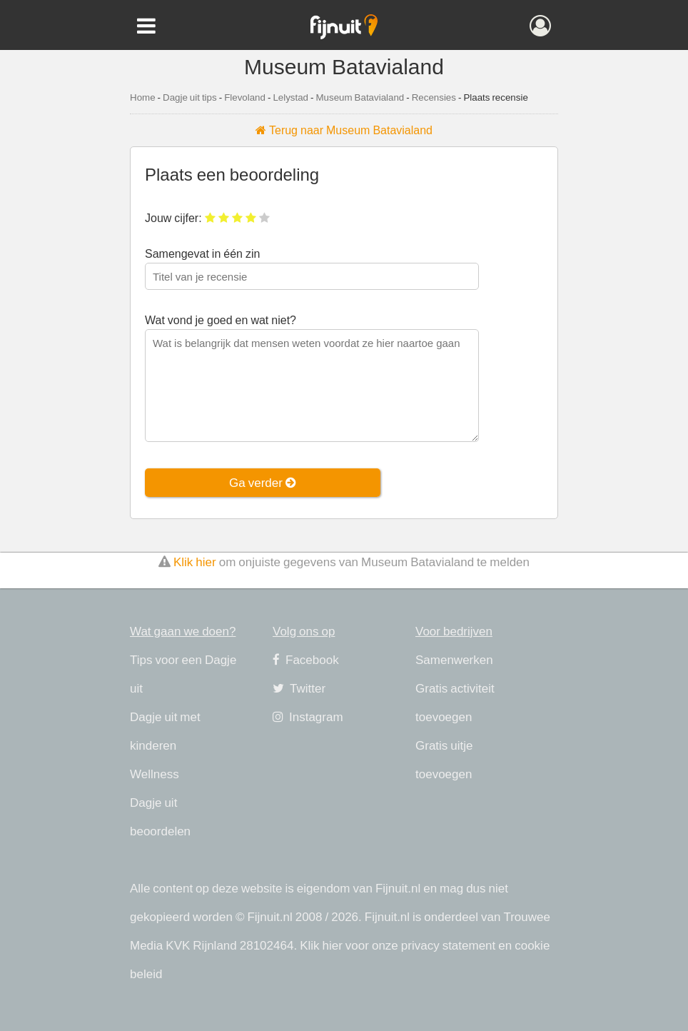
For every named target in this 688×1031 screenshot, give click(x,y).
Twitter (299, 688)
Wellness (154, 773)
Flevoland (244, 97)
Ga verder (262, 482)
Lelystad (290, 97)
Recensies (434, 97)
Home (143, 97)
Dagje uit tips (190, 97)
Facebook (306, 659)
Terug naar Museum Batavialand (344, 130)
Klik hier (194, 561)
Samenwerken (454, 659)
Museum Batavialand (359, 97)
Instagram (308, 716)
